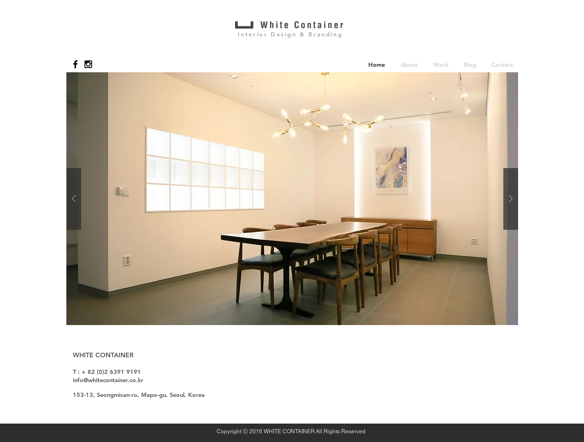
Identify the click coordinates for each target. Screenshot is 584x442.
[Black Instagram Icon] (88, 64)
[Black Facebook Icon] (75, 64)
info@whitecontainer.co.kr (108, 380)
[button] (409, 64)
